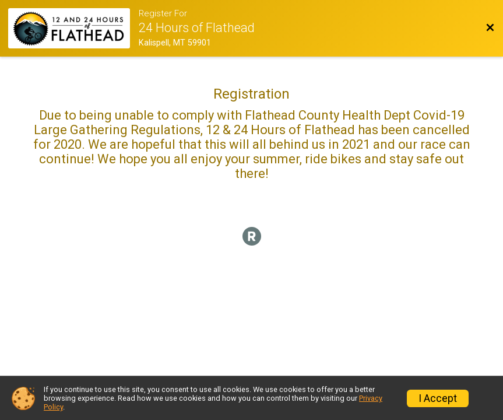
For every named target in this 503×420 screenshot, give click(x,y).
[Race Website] (73, 28)
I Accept (437, 398)
